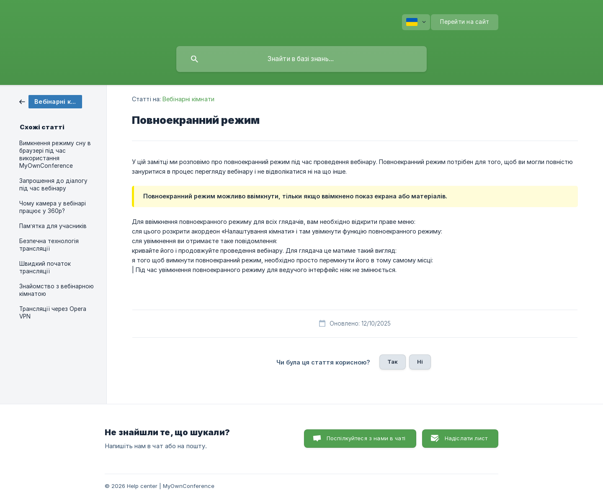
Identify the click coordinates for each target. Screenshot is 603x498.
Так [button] (392, 361)
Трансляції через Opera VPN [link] (52, 312)
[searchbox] (301, 59)
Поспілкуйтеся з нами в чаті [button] (366, 438)
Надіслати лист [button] (466, 438)
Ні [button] (420, 361)
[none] (416, 22)
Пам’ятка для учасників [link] (53, 226)
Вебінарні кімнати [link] (188, 99)
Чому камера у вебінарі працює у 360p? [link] (52, 207)
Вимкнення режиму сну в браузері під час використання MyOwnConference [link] (55, 154)
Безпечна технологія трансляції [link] (49, 245)
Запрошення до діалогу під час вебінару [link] (53, 184)
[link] (50, 101)
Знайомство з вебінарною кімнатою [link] (56, 290)
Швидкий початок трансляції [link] (45, 267)
